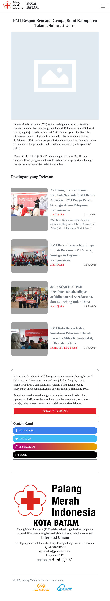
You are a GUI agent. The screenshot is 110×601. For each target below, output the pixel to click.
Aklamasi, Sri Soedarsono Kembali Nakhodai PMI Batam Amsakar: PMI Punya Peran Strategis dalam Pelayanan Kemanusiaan (72, 200)
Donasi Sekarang (55, 411)
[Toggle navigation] (103, 6)
